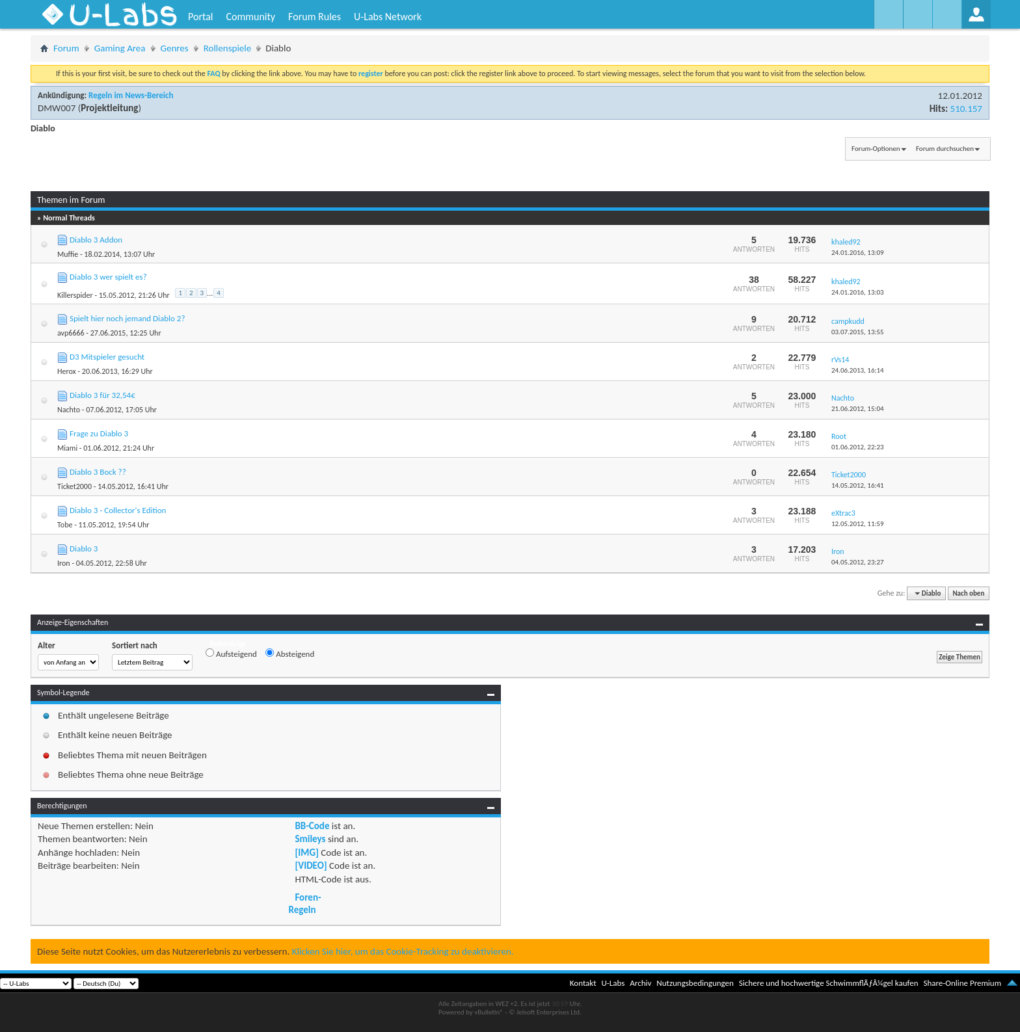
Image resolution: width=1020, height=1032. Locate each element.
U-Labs (613, 983)
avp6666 (71, 332)
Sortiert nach (134, 645)
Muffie (67, 254)
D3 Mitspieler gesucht (107, 357)
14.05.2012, (857, 485)
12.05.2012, (857, 524)
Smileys (310, 839)
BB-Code (312, 826)
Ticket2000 (74, 486)
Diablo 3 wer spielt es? (108, 277)
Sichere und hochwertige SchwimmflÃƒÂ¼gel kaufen (829, 983)
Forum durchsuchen (945, 148)
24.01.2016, (857, 252)
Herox (66, 371)
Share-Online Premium (962, 983)
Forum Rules (314, 16)
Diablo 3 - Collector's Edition (118, 510)
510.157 (966, 108)
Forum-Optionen (876, 148)
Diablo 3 (84, 548)
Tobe (64, 524)
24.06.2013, (857, 370)
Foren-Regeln (304, 903)
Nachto (68, 409)
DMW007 (56, 108)
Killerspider (75, 295)
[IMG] (306, 852)
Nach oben (968, 593)
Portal (200, 16)
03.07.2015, (857, 332)
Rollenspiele (228, 48)
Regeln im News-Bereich (130, 95)
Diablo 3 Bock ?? (98, 472)
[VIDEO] (311, 865)
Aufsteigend (231, 653)
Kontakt (583, 983)
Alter (46, 645)
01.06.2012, (857, 447)
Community (250, 16)
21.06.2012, (857, 408)
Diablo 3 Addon (96, 240)
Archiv (640, 983)
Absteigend (289, 653)
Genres (175, 48)
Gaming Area (120, 48)
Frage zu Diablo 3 (99, 433)
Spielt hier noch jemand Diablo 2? (127, 318)
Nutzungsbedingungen (695, 983)
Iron (63, 563)
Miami (67, 448)
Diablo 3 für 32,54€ (102, 395)
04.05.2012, (857, 562)
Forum (66, 48)
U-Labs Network (388, 16)
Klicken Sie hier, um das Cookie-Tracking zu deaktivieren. (403, 951)
